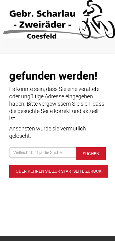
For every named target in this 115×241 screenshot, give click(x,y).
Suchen (91, 153)
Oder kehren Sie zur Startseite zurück (59, 171)
